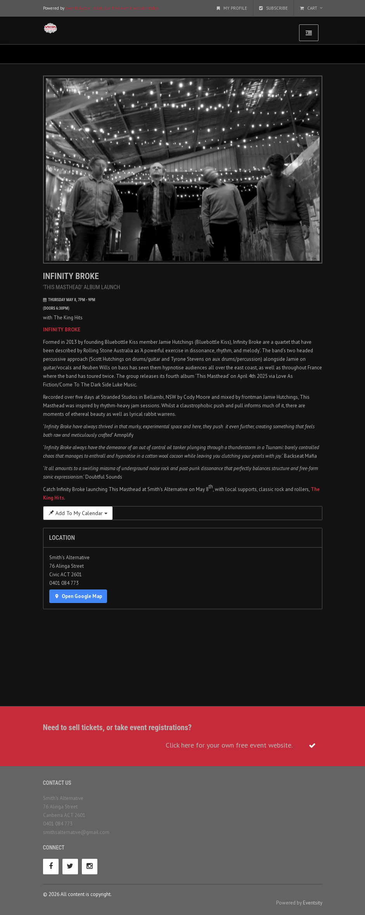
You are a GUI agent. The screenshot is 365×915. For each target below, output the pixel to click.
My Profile (232, 8)
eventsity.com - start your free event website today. (112, 8)
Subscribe (273, 8)
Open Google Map (78, 596)
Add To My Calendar (77, 513)
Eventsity (312, 902)
